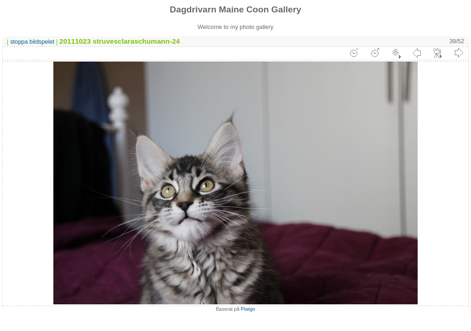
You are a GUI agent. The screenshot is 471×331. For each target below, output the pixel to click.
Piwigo (248, 309)
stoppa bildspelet (32, 41)
